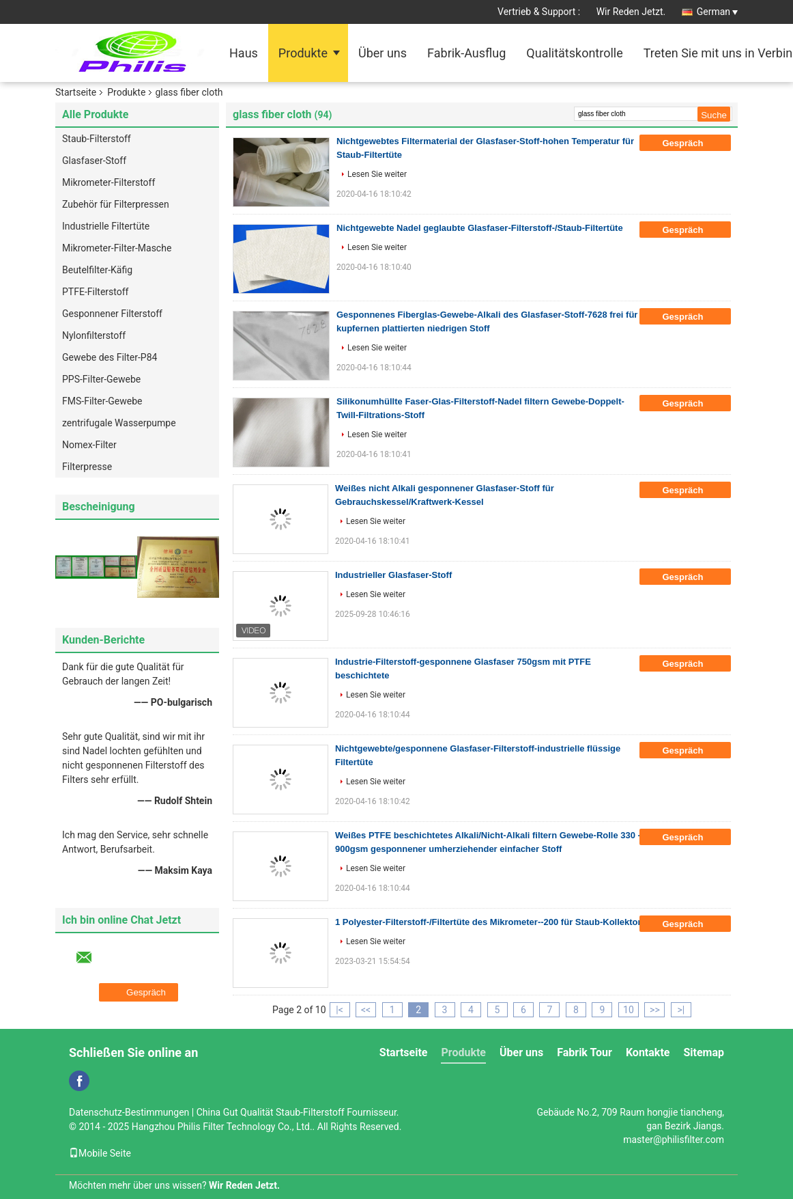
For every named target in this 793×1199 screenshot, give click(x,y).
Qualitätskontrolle (574, 53)
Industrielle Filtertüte (105, 226)
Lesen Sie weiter (377, 174)
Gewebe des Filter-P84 (109, 357)
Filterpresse (87, 466)
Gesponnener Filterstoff (112, 313)
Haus (243, 53)
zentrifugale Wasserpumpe (119, 422)
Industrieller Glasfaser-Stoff (393, 575)
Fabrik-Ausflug (466, 53)
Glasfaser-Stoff (94, 160)
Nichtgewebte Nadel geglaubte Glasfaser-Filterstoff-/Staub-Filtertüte (479, 228)
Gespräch (692, 143)
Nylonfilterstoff (94, 335)
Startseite (75, 92)
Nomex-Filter (89, 444)
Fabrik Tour (584, 1052)
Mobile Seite (100, 1153)
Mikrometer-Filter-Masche (116, 248)
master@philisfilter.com (673, 1139)
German (717, 11)
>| (681, 1009)
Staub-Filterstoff (96, 138)
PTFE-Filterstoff (95, 291)
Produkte (303, 53)
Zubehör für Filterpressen (115, 204)
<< (366, 1009)
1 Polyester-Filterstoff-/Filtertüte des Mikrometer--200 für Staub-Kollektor (488, 922)
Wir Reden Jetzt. (631, 11)
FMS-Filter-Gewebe (102, 401)
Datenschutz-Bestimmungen (129, 1112)
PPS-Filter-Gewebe (101, 379)
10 (628, 1009)
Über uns (382, 53)
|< (339, 1009)
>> (655, 1009)
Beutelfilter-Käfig (97, 269)
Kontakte (648, 1052)
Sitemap (703, 1052)
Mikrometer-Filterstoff (108, 182)
